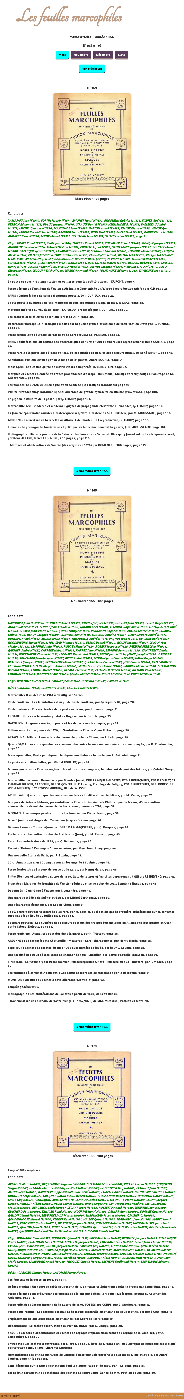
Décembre (103, 55)
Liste (121, 55)
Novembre (81, 55)
